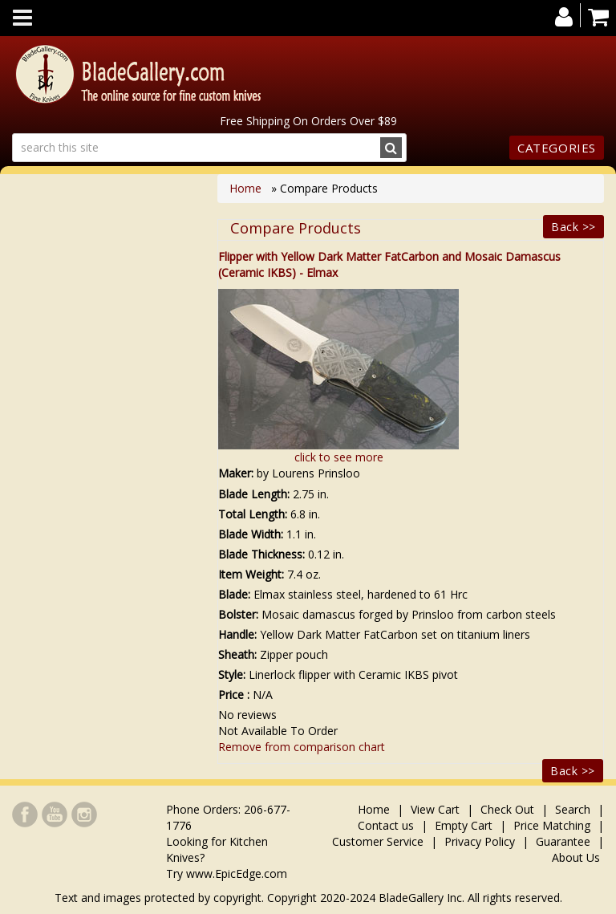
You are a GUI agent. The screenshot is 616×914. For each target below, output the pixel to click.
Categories (556, 148)
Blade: (234, 594)
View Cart (435, 809)
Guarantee (563, 841)
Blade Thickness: (261, 554)
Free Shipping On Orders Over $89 (308, 120)
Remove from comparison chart (301, 746)
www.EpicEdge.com (236, 873)
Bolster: (238, 614)
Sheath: (237, 654)
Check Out (507, 809)
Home (247, 188)
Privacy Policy (479, 841)
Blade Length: (254, 494)
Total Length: (252, 514)
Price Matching (551, 825)
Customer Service (378, 841)
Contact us (386, 825)
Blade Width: (250, 534)
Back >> (573, 226)
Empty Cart (463, 825)
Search (572, 809)
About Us (576, 857)
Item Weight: (251, 574)
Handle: (237, 634)
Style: (231, 674)
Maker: (235, 473)
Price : (233, 694)
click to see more (338, 457)
